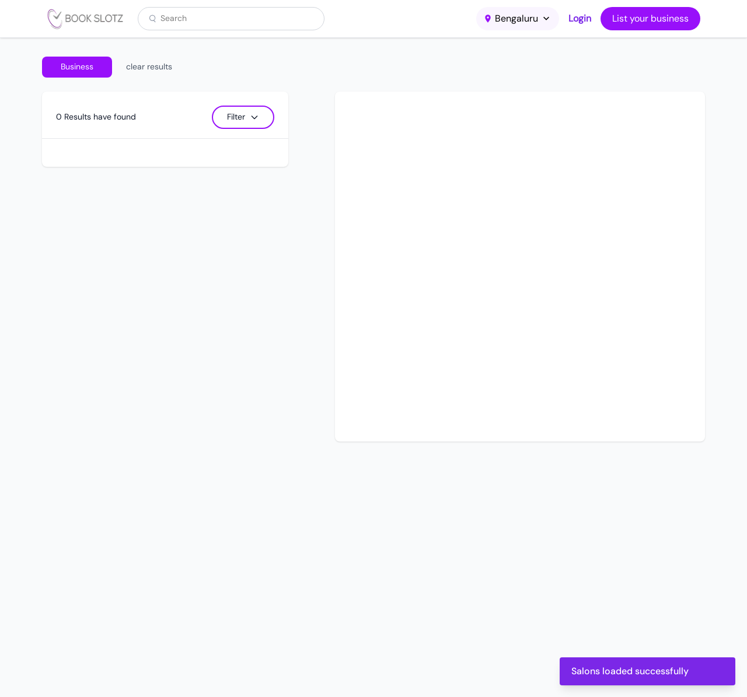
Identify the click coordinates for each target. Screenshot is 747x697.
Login (579, 18)
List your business (650, 18)
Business (77, 66)
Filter (243, 116)
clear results (149, 66)
